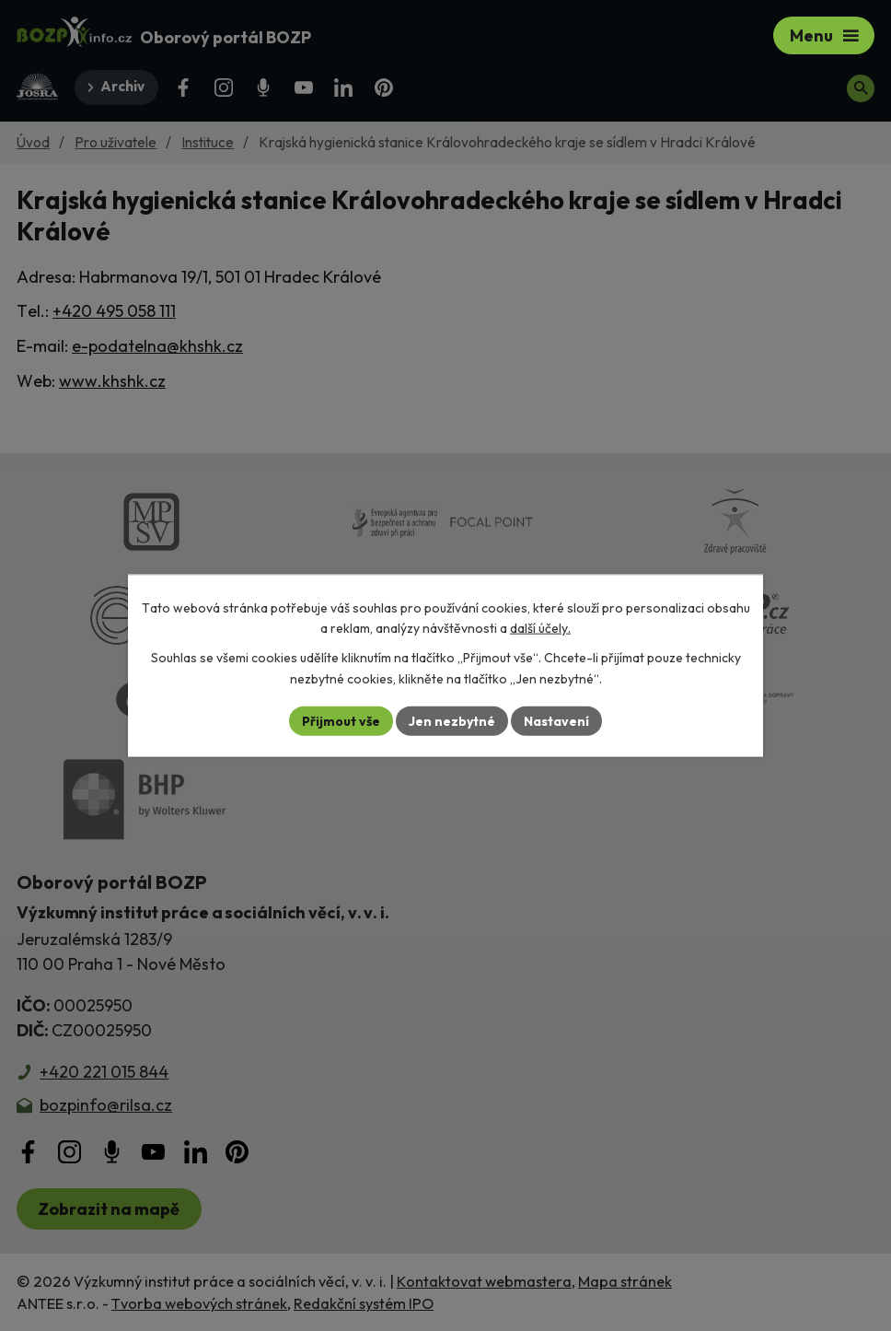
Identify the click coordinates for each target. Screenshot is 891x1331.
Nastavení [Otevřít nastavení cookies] (556, 720)
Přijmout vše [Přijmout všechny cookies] (341, 720)
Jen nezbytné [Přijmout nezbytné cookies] (452, 720)
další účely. (540, 628)
